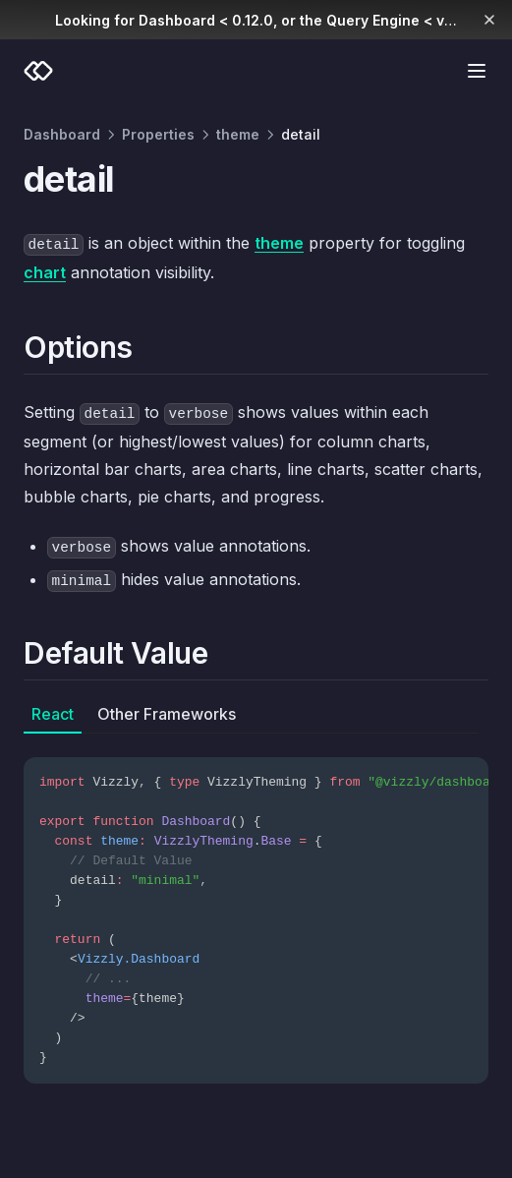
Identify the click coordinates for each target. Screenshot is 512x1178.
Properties (158, 134)
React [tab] (52, 714)
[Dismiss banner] (489, 19)
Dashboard (62, 134)
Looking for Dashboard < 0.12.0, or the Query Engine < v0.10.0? (274, 20)
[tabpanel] (256, 909)
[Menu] (476, 70)
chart (45, 272)
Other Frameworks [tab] (166, 714)
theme (237, 134)
